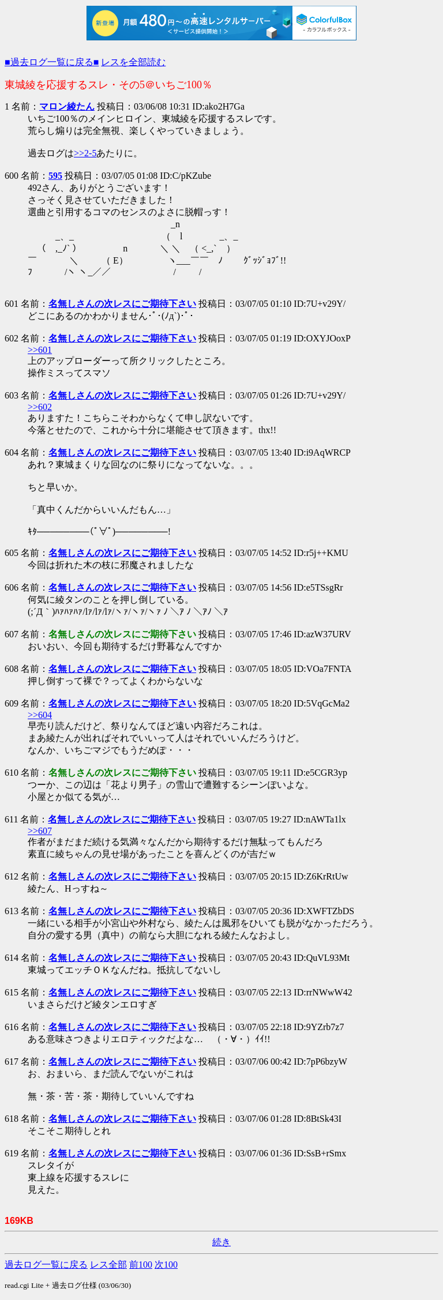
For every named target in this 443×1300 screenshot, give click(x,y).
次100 (166, 1264)
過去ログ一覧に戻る (46, 1264)
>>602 (40, 407)
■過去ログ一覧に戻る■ (52, 62)
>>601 (40, 350)
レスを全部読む (133, 62)
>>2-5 (85, 153)
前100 (140, 1264)
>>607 (40, 831)
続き (221, 1242)
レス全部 (108, 1264)
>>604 (40, 715)
